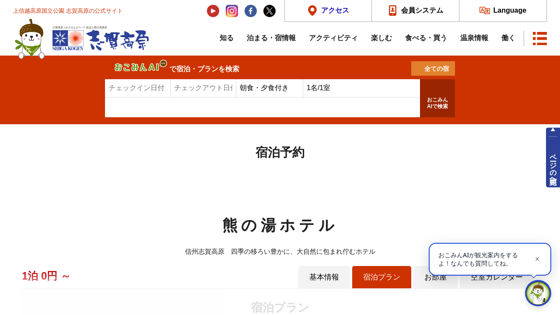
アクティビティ (333, 38)
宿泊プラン (381, 277)
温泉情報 (474, 38)
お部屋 (435, 277)
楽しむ (381, 38)
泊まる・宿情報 (271, 38)
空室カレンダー (497, 277)
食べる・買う (426, 38)
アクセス (335, 10)
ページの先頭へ (553, 165)
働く (508, 38)
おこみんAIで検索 (437, 103)
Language (510, 10)
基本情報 (324, 277)
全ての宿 (436, 68)
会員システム (422, 10)
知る (227, 38)
